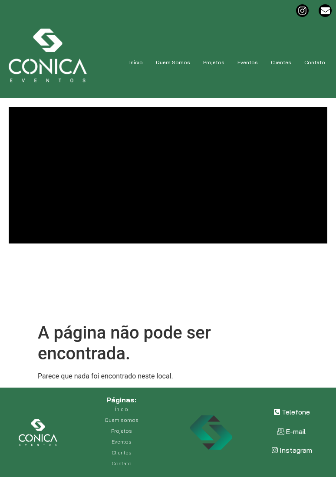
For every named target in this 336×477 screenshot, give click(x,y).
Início (136, 62)
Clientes (281, 62)
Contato (314, 62)
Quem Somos (173, 62)
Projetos (213, 62)
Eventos (247, 62)
